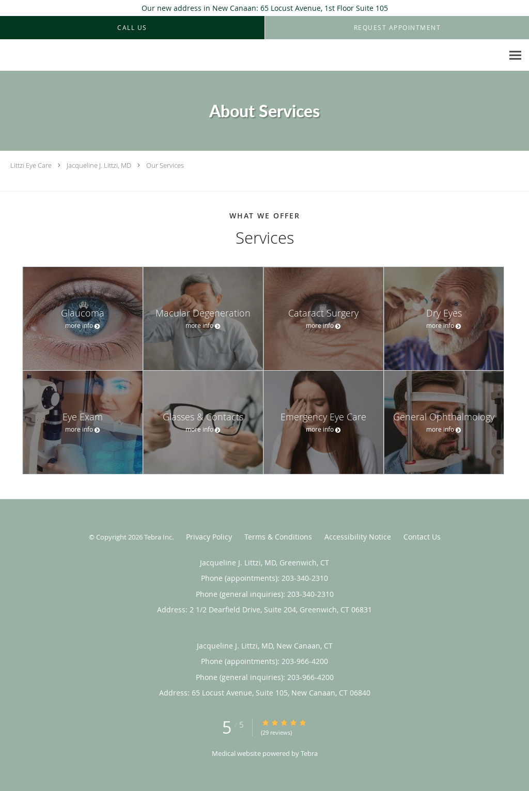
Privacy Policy (209, 537)
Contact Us (422, 537)
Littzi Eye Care (31, 165)
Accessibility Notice (357, 537)
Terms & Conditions (278, 537)
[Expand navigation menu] (515, 55)
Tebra (309, 753)
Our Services (165, 165)
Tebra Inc (158, 537)
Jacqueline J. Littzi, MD (99, 165)
